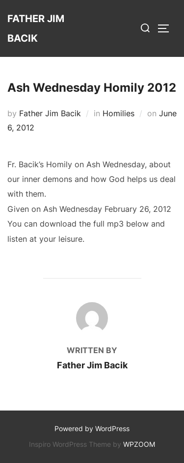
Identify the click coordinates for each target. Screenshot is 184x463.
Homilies (118, 113)
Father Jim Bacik (35, 28)
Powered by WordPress (92, 428)
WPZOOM (139, 444)
